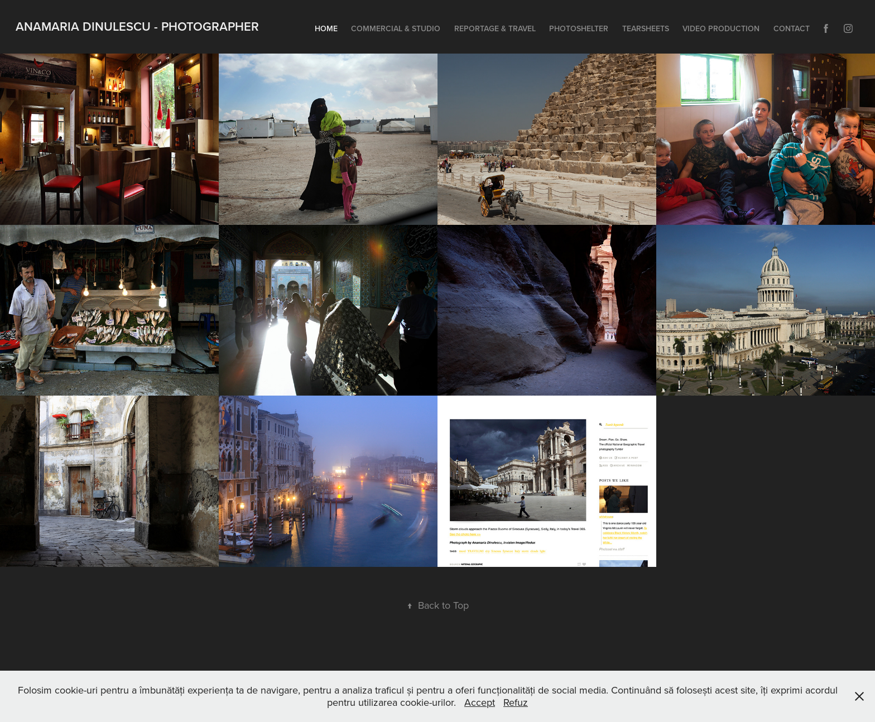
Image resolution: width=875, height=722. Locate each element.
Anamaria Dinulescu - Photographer (137, 26)
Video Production (720, 28)
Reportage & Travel (495, 28)
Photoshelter (578, 28)
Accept (479, 702)
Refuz (515, 702)
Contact (791, 28)
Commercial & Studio (395, 28)
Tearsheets (645, 28)
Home (326, 28)
